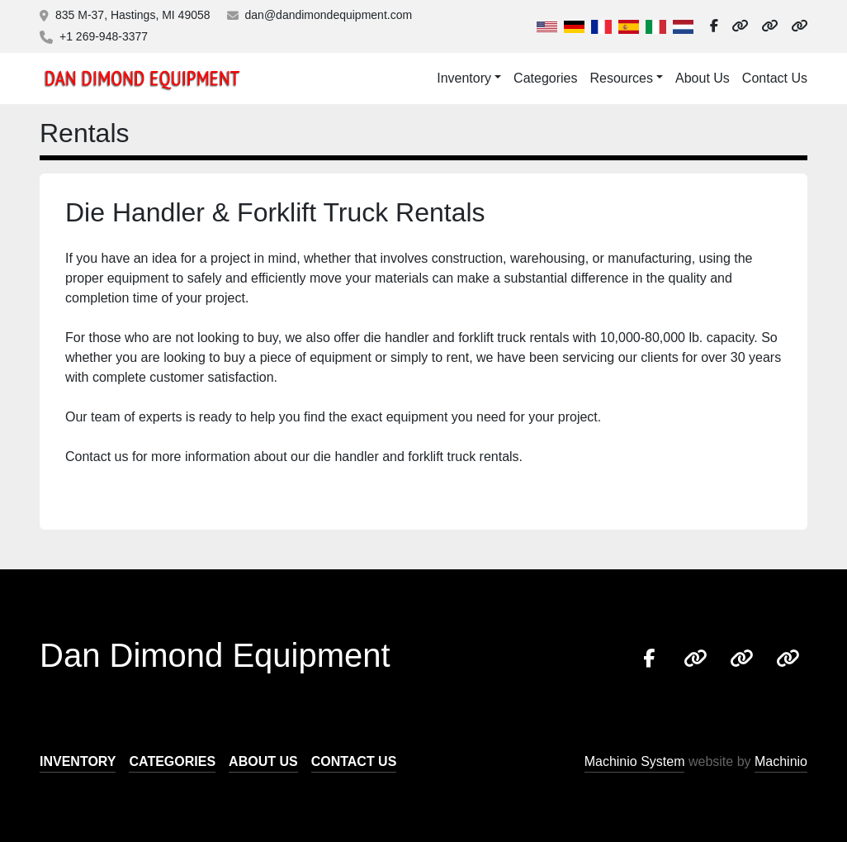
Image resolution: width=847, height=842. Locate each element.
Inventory (464, 78)
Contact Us (774, 78)
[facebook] (714, 26)
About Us (702, 78)
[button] (469, 78)
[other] (739, 26)
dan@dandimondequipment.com (329, 14)
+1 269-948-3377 (103, 36)
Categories (545, 78)
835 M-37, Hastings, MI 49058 (133, 14)
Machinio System (634, 761)
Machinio (781, 761)
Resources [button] (620, 78)
